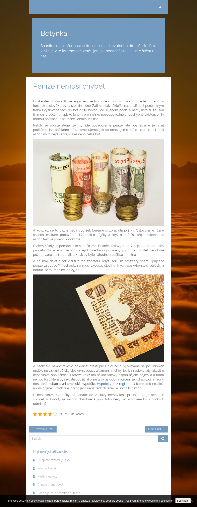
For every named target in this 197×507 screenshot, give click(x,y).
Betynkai (55, 33)
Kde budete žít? (48, 468)
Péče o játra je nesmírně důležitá (59, 493)
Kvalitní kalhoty (47, 476)
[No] (192, 501)
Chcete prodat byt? (50, 484)
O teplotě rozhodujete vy (54, 460)
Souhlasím (183, 500)
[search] (160, 7)
